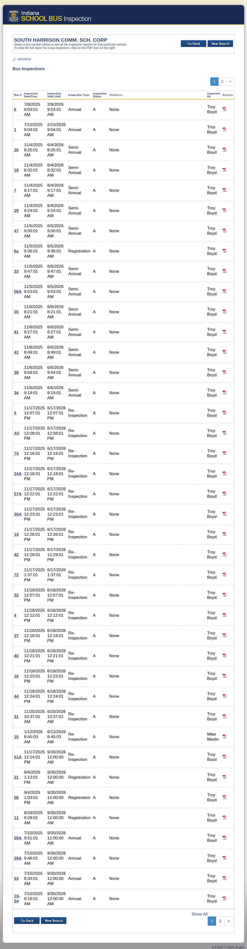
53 (16, 878)
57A (18, 493)
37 (16, 635)
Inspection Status (100, 95)
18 (16, 170)
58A (18, 291)
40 (16, 655)
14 (16, 534)
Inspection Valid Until (54, 95)
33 (16, 271)
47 (16, 230)
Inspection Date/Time (31, 95)
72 (16, 574)
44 (16, 696)
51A (18, 757)
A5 (16, 433)
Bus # (17, 94)
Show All (199, 914)
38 (16, 372)
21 (16, 777)
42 (16, 554)
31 (16, 716)
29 (16, 210)
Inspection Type (78, 94)
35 (16, 311)
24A (18, 473)
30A (18, 514)
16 (16, 676)
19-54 (17, 898)
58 (16, 797)
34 (16, 392)
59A (18, 838)
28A (18, 858)
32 (16, 595)
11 (16, 817)
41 (16, 332)
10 (16, 736)
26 (16, 149)
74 (16, 453)
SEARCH (24, 59)
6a (16, 251)
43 (16, 352)
